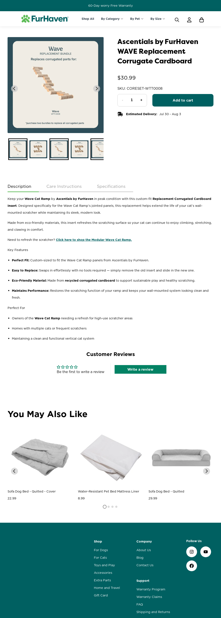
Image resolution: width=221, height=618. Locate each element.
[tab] (105, 466)
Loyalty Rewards (149, 579)
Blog (140, 517)
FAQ (139, 564)
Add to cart (183, 100)
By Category (110, 19)
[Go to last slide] (14, 88)
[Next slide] (96, 88)
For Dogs (101, 509)
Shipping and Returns (153, 571)
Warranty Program (150, 548)
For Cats (100, 517)
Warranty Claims (149, 556)
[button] (17, 149)
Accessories (103, 532)
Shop (98, 501)
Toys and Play (104, 524)
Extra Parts (102, 539)
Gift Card (101, 554)
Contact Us (144, 524)
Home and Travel (107, 547)
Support (142, 540)
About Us (143, 509)
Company (144, 501)
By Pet (135, 19)
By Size (155, 19)
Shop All (88, 19)
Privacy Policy (147, 586)
